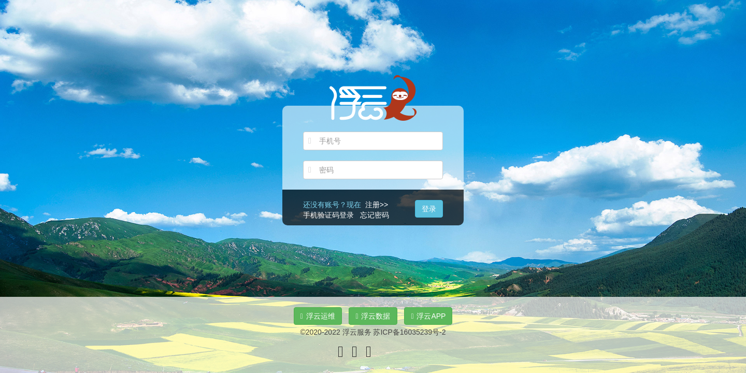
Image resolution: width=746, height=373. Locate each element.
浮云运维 (317, 316)
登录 (429, 209)
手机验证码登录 (328, 215)
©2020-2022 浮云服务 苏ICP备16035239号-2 (373, 332)
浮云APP (428, 316)
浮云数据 (372, 316)
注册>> (376, 204)
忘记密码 (374, 215)
